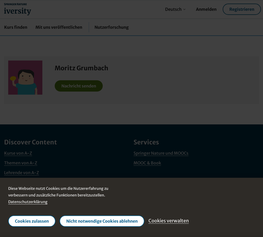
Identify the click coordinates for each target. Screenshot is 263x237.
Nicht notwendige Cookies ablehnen (102, 221)
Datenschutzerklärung (28, 202)
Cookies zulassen (32, 221)
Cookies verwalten (168, 221)
